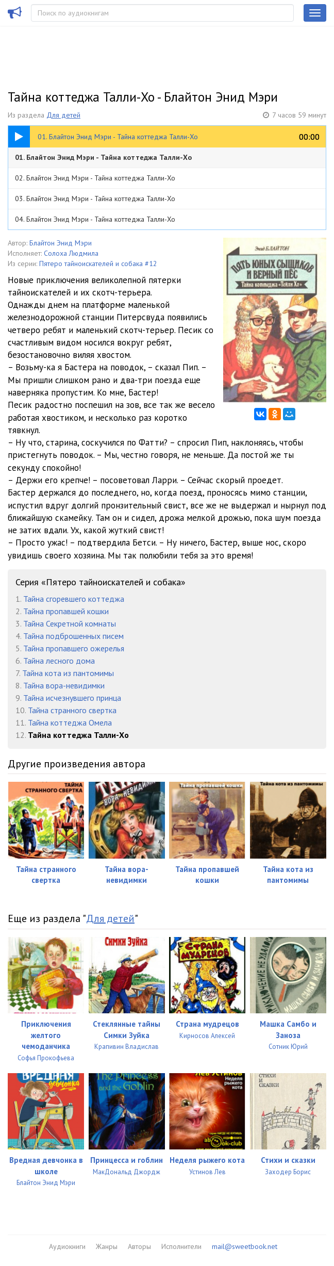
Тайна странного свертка (72, 710)
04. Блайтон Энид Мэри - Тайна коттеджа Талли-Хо (95, 219)
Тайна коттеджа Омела (70, 722)
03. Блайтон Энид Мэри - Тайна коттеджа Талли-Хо (95, 198)
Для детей (63, 115)
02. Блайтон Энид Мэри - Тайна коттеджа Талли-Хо (95, 178)
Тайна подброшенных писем (73, 636)
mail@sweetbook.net (244, 1246)
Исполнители (181, 1246)
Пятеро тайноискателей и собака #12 (98, 263)
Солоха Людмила (71, 253)
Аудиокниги (67, 1246)
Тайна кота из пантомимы (68, 673)
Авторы (139, 1246)
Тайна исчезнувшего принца (72, 698)
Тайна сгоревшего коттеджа (73, 599)
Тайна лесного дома (59, 660)
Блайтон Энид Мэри (60, 243)
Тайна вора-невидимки (64, 685)
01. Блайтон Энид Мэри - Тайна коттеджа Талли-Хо (103, 157)
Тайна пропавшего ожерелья (73, 648)
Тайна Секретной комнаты (69, 623)
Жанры (107, 1246)
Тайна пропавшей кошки (66, 611)
